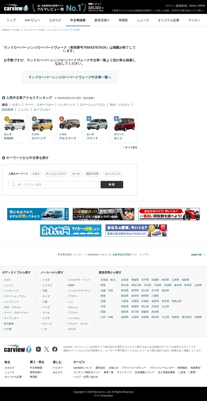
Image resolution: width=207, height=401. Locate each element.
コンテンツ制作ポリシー (86, 372)
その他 (7, 329)
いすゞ (46, 329)
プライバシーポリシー (134, 367)
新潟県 (125, 290)
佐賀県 (135, 317)
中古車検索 (77, 20)
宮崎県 (175, 317)
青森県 (135, 279)
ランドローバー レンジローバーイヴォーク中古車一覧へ (69, 77)
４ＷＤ (36, 173)
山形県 (175, 279)
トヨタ (46, 279)
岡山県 (145, 306)
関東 (103, 285)
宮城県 (155, 279)
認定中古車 (92, 173)
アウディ (73, 296)
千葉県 (157, 285)
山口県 (165, 306)
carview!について (82, 367)
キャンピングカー (56, 173)
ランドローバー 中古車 (33, 30)
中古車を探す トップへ (70, 254)
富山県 (145, 290)
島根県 (135, 306)
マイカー (194, 20)
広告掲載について (145, 372)
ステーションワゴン (92, 104)
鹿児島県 (187, 317)
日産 (44, 290)
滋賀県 (155, 301)
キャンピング (112, 173)
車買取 (123, 20)
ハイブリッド (11, 301)
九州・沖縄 (107, 317)
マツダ (46, 307)
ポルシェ (73, 307)
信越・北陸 (107, 290)
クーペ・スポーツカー (39, 104)
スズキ (46, 318)
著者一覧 (109, 372)
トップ (11, 20)
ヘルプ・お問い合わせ (85, 376)
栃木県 (178, 285)
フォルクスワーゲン (79, 290)
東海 (103, 295)
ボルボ (72, 329)
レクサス (47, 285)
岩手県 (145, 279)
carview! (6, 30)
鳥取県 (125, 306)
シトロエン (74, 318)
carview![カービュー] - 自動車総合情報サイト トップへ (118, 254)
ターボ (76, 173)
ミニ (70, 301)
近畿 (103, 301)
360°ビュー (32, 20)
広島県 (155, 306)
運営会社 (100, 367)
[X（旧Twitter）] (46, 349)
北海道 (125, 279)
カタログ (55, 20)
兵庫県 (135, 301)
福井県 (165, 290)
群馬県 (188, 285)
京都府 (145, 301)
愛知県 (125, 295)
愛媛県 (145, 311)
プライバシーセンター (162, 367)
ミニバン (23, 109)
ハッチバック (66, 104)
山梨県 (198, 285)
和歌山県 (177, 301)
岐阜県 (135, 295)
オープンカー (42, 109)
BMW (71, 285)
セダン (16, 104)
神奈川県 (136, 285)
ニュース (143, 20)
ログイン (170, 5)
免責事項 (195, 367)
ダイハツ (47, 323)
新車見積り (102, 20)
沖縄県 (198, 317)
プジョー (73, 312)
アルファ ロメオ (78, 323)
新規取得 (182, 5)
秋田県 (165, 279)
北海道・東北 (108, 279)
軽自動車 (8, 109)
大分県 (165, 317)
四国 (103, 311)
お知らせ (113, 367)
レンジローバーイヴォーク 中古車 (64, 30)
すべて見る (131, 147)
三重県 (155, 295)
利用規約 (182, 367)
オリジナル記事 (168, 20)
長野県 (135, 290)
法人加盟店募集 (166, 372)
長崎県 (145, 317)
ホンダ (46, 296)
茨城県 (168, 285)
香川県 (135, 311)
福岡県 (125, 317)
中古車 (16, 30)
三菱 (44, 301)
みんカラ (58, 372)
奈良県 (165, 301)
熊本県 (155, 317)
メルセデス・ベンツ (79, 279)
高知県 (155, 311)
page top (196, 254)
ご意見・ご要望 (187, 372)
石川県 (155, 290)
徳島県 (125, 311)
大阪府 (125, 301)
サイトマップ (124, 372)
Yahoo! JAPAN (197, 5)
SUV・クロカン (120, 104)
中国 (103, 306)
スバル (46, 312)
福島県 (185, 279)
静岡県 (145, 295)
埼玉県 (147, 285)
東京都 (125, 285)
